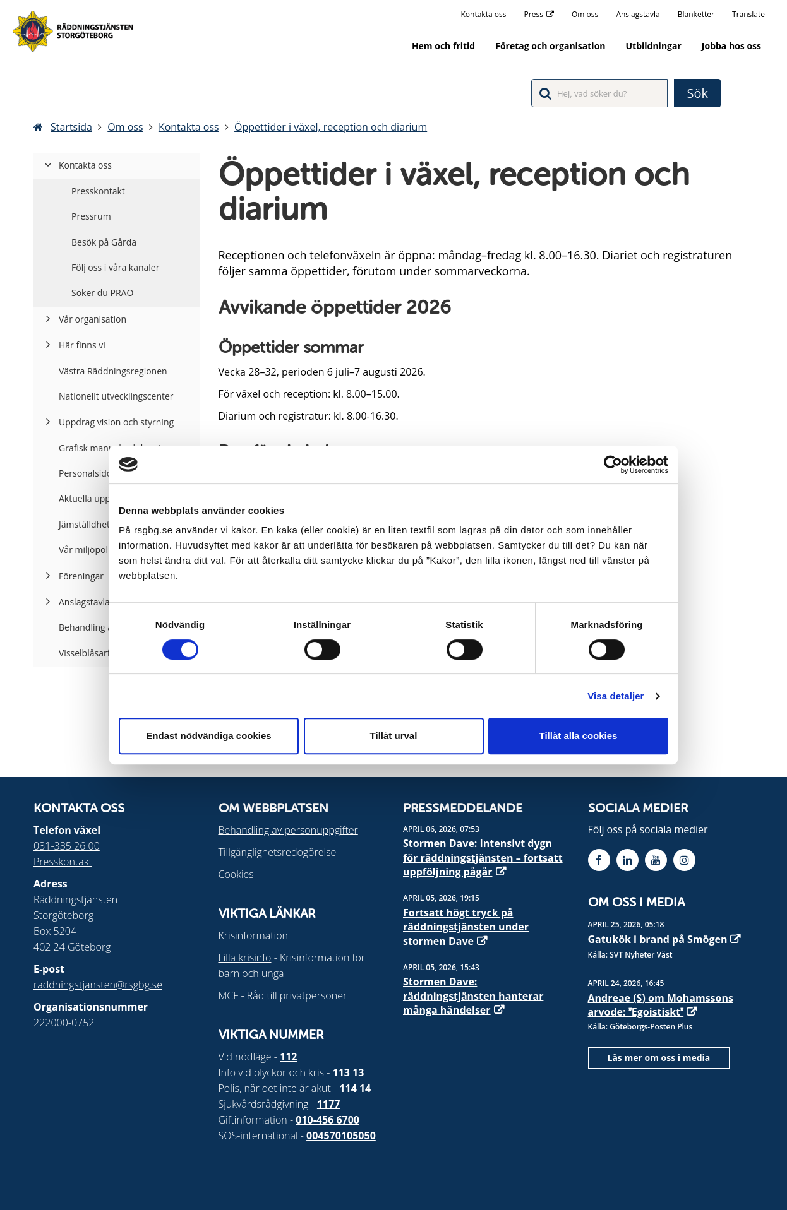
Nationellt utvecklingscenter (116, 396)
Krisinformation (255, 935)
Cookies (236, 874)
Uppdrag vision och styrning (116, 422)
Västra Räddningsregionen (113, 371)
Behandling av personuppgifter (288, 830)
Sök (697, 93)
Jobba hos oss (731, 46)
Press (533, 14)
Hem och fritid (443, 46)
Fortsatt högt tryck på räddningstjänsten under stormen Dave (466, 927)
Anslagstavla (637, 14)
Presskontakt (98, 191)
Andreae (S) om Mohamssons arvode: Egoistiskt (660, 1005)
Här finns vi (82, 345)
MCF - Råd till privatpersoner (283, 995)
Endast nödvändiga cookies (208, 735)
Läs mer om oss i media (659, 1058)
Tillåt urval (394, 735)
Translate (748, 14)
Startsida (71, 127)
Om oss (585, 14)
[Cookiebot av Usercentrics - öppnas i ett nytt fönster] (613, 464)
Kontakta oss (484, 14)
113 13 (348, 1072)
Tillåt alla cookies (578, 735)
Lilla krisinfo (245, 957)
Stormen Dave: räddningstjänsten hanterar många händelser (473, 996)
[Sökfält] (599, 93)
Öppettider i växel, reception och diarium (330, 127)
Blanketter (696, 14)
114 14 (355, 1088)
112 (288, 1057)
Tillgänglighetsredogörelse (278, 852)
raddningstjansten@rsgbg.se (97, 985)
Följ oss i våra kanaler (115, 267)
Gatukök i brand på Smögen (658, 939)
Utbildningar (654, 46)
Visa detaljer (615, 696)
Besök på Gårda (103, 242)
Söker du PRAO (102, 293)
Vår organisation (92, 319)
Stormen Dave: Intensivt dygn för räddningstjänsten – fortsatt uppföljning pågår (483, 857)
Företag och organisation (550, 46)
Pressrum (91, 216)
